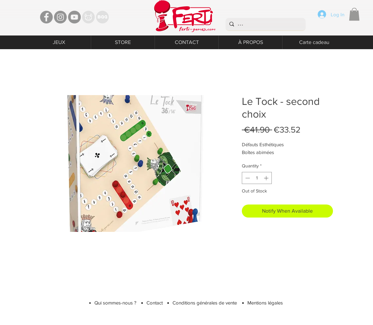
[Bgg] (102, 17)
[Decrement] (247, 178)
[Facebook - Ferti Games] (46, 17)
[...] (265, 24)
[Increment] (267, 178)
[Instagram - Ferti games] (60, 17)
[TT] (88, 17)
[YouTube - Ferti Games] (74, 17)
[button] (354, 14)
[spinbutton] (257, 178)
